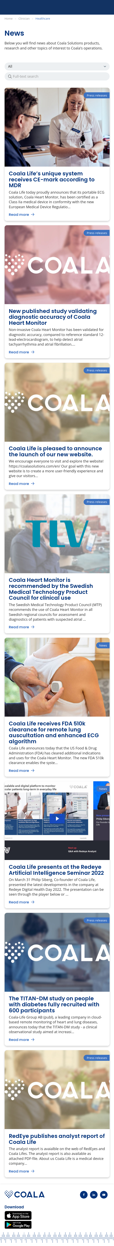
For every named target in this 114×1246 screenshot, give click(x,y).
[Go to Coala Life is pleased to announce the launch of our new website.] (57, 426)
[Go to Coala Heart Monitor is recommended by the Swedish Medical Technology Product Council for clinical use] (57, 563)
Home (9, 18)
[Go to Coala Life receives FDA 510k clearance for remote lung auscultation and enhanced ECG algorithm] (57, 707)
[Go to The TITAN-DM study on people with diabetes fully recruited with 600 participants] (57, 979)
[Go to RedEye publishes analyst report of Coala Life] (57, 1113)
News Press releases (57, 66)
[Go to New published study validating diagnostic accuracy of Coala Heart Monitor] (57, 291)
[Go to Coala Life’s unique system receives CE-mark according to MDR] (57, 154)
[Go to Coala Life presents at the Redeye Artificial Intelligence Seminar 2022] (57, 844)
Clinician (24, 18)
